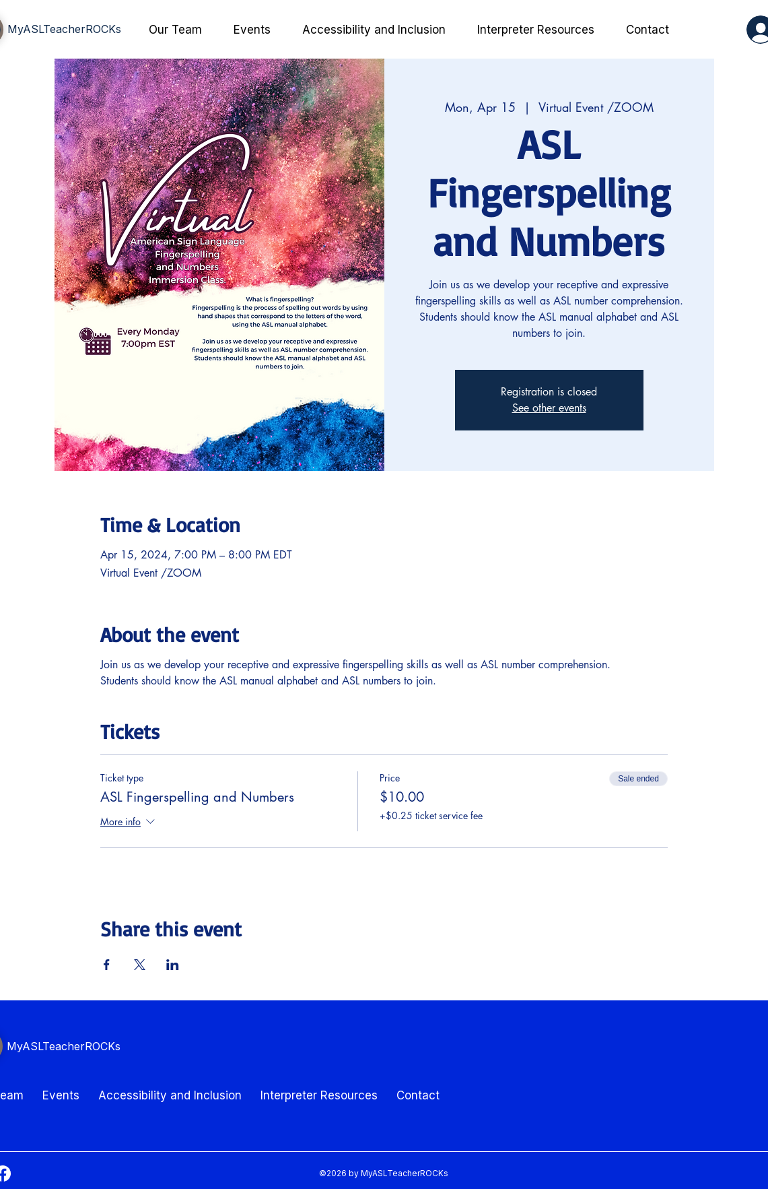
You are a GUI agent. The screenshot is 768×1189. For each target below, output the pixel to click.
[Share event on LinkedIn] (172, 964)
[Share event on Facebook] (106, 964)
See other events (549, 408)
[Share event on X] (139, 964)
